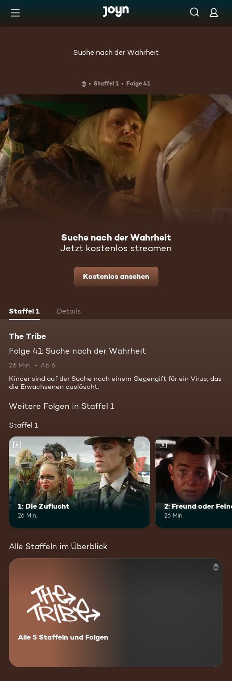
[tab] (24, 312)
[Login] (213, 12)
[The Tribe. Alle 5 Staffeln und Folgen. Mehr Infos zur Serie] (116, 612)
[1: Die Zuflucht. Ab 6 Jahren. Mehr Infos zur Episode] (79, 482)
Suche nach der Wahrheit (116, 52)
